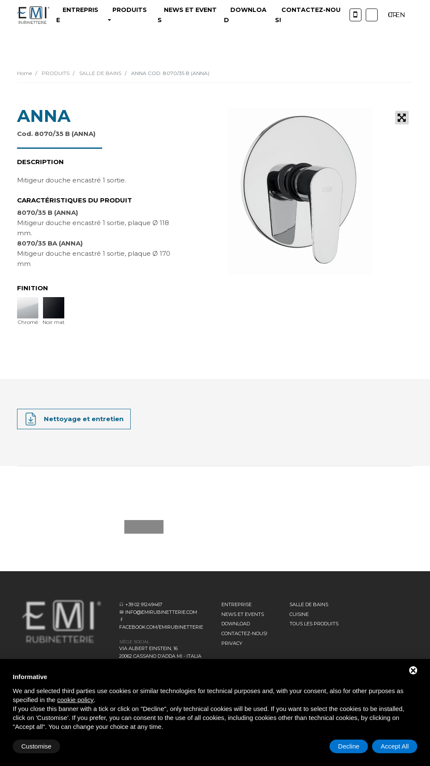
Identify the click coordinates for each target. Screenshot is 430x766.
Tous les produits (314, 624)
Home (24, 73)
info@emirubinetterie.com (161, 612)
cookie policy (75, 699)
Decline (348, 746)
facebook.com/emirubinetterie (161, 627)
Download (235, 624)
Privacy (231, 643)
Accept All (395, 746)
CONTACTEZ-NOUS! (244, 633)
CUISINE (299, 614)
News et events (242, 614)
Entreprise (236, 604)
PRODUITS (54, 73)
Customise (36, 746)
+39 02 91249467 (143, 604)
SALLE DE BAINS (99, 73)
